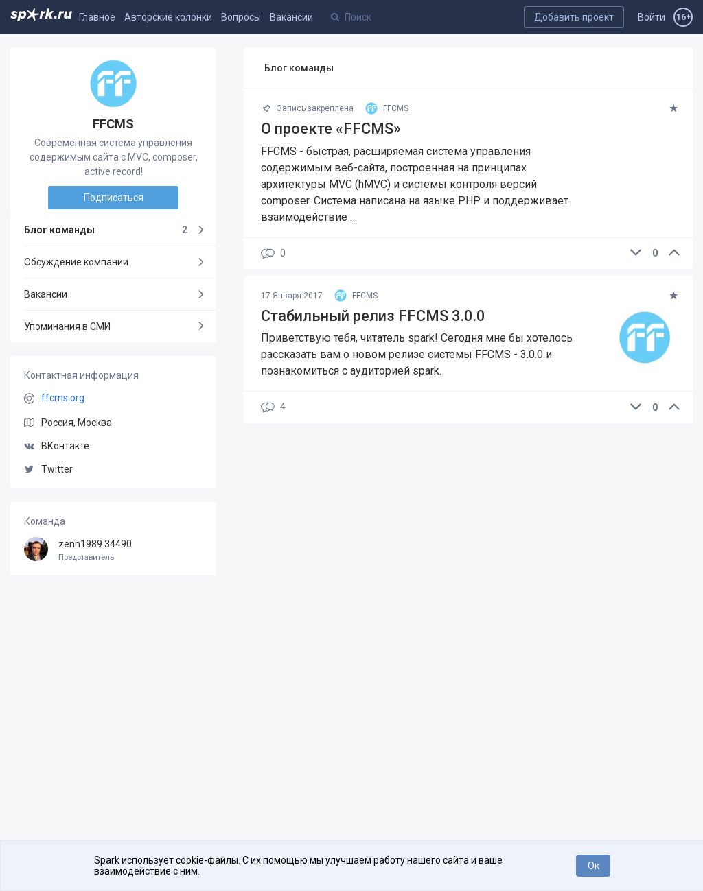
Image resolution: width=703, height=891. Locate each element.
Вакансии (291, 17)
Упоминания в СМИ (67, 326)
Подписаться (113, 197)
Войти (651, 17)
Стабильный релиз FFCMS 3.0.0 (373, 315)
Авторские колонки (168, 17)
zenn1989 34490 (113, 550)
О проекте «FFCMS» (331, 128)
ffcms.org (62, 397)
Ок (593, 865)
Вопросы (241, 17)
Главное (97, 17)
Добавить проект (574, 17)
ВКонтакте (56, 445)
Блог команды (105, 229)
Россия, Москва (76, 422)
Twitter (48, 469)
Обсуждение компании (76, 262)
